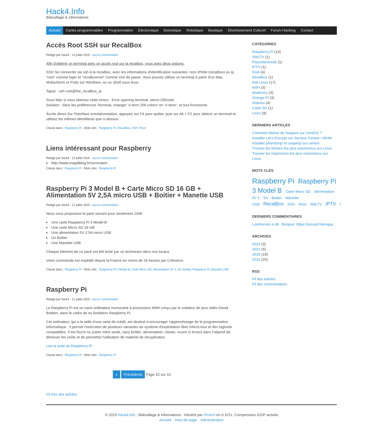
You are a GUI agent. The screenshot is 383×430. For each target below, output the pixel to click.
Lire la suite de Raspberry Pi (69, 346)
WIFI (256, 87)
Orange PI (260, 98)
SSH (135, 128)
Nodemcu (260, 92)
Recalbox (259, 77)
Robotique (194, 30)
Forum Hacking (283, 30)
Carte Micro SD (142, 269)
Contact (307, 30)
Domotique (172, 30)
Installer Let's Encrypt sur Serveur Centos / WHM (292, 138)
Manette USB (220, 269)
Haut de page (186, 420)
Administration (212, 420)
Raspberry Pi (73, 128)
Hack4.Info (65, 11)
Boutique (215, 30)
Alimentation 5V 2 (164, 269)
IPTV (256, 67)
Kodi (255, 72)
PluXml (209, 415)
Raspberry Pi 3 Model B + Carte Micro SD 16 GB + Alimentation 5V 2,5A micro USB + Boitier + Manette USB (134, 192)
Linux (256, 113)
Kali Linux (260, 82)
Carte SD (259, 108)
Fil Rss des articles (61, 394)
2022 (256, 249)
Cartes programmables (84, 30)
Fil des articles (264, 279)
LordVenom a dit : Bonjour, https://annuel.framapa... (294, 224)
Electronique (148, 30)
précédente (133, 374)
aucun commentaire (105, 55)
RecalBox (123, 128)
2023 (256, 244)
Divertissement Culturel (247, 30)
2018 (256, 254)
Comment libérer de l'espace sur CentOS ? (287, 133)
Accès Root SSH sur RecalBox (94, 45)
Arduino (258, 103)
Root (142, 128)
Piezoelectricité (264, 62)
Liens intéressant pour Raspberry (98, 148)
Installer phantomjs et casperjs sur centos (285, 143)
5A (179, 269)
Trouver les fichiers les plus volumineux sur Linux (292, 148)
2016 (256, 259)
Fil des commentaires (269, 284)
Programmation (120, 30)
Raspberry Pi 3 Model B (114, 269)
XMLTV (258, 57)
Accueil (54, 30)
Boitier (187, 269)
